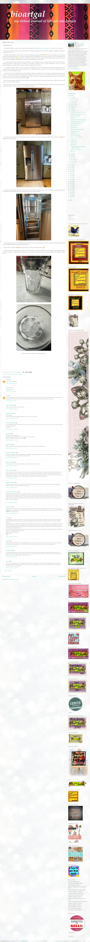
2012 (71, 187)
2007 (71, 196)
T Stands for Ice (74, 139)
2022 (71, 167)
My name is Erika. (80, 44)
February (73, 159)
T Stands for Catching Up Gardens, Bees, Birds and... (78, 147)
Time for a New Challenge (76, 137)
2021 (71, 169)
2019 (71, 173)
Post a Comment (8, 570)
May (72, 154)
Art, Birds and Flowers (75, 116)
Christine (8, 387)
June (72, 110)
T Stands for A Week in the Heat (78, 112)
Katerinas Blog (9, 413)
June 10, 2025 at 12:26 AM (11, 418)
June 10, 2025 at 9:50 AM (11, 487)
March (72, 157)
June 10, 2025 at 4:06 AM (11, 448)
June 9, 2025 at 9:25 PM (11, 391)
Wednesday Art (74, 127)
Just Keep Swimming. (75, 135)
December (73, 99)
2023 (71, 165)
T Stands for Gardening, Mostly (77, 129)
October (73, 102)
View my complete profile (73, 68)
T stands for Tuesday (17, 374)
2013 (71, 185)
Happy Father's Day (75, 131)
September (73, 104)
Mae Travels (8, 444)
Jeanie (7, 540)
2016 (71, 179)
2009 (71, 192)
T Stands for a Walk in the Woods (78, 121)
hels (7, 395)
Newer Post (6, 576)
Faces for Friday (74, 125)
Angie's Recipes (9, 405)
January (73, 161)
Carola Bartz (9, 550)
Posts (71, 217)
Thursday (73, 117)
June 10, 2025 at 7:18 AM (11, 465)
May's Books (73, 144)
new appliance (9, 374)
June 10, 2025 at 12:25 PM (11, 536)
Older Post (62, 576)
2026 (71, 95)
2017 (71, 177)
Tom (7, 379)
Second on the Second (76, 149)
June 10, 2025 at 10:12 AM (11, 513)
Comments (72, 219)
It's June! (73, 151)
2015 (71, 181)
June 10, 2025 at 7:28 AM (11, 478)
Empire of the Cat (10, 470)
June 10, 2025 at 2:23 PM (11, 546)
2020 (71, 171)
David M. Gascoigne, (10, 452)
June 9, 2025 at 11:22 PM (11, 408)
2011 (71, 188)
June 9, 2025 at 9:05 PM (11, 383)
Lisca (7, 517)
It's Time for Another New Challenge (78, 119)
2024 (71, 164)
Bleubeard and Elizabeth (11, 491)
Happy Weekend (74, 140)
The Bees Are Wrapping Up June (78, 114)
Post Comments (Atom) (14, 579)
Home (34, 576)
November (73, 101)
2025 (71, 97)
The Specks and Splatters (76, 123)
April (72, 155)
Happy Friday (73, 142)
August (72, 106)
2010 (71, 190)
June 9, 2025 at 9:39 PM (11, 400)
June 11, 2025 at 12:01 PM (11, 567)
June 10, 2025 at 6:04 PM (11, 556)
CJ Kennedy (9, 506)
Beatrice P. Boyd (10, 462)
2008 (71, 194)
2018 (71, 175)
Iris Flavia (8, 433)
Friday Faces (73, 133)
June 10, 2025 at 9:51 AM (11, 502)
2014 (71, 183)
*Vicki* (7, 561)
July (72, 108)
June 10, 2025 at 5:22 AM (11, 457)
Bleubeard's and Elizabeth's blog (44, 48)
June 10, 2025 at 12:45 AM (11, 429)
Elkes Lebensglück (10, 422)
